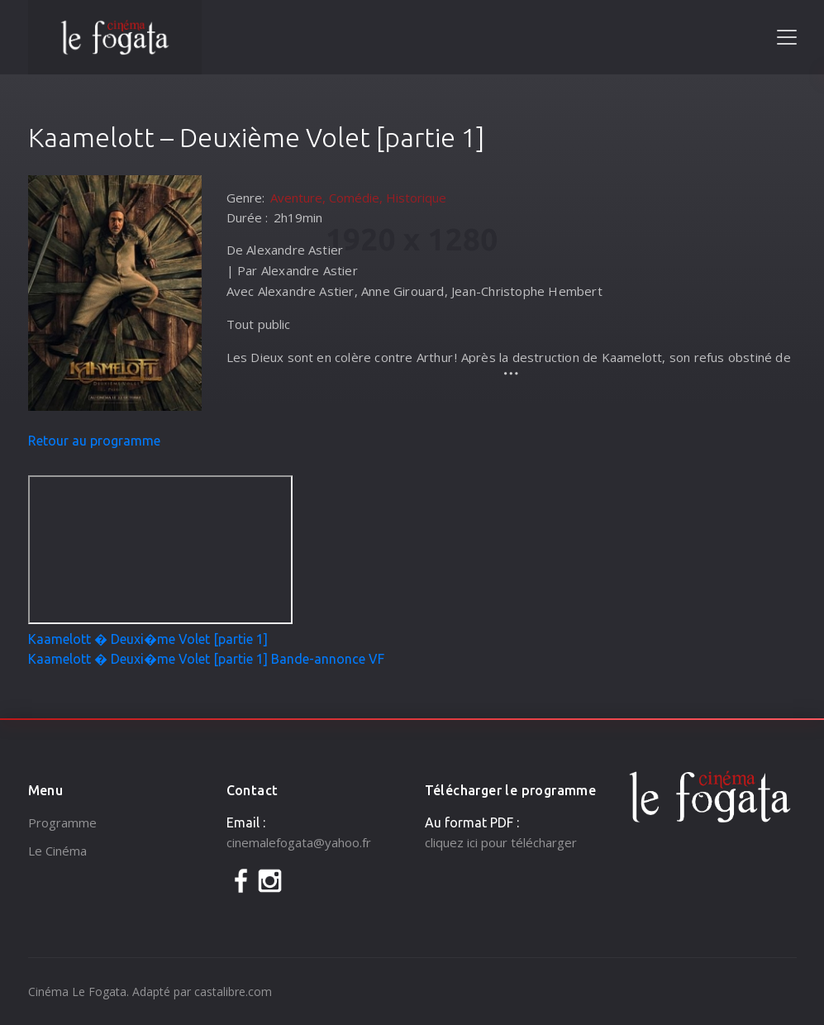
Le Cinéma (57, 850)
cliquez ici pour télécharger (501, 842)
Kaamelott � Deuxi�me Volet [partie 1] (148, 639)
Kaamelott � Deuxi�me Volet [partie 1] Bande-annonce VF (206, 658)
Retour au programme (94, 440)
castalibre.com (233, 991)
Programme (62, 822)
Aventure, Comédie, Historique (358, 197)
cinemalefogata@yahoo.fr (298, 842)
